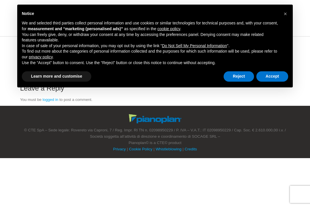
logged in (50, 99)
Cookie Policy (140, 149)
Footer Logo (155, 118)
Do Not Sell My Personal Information (194, 45)
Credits (191, 149)
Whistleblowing (168, 149)
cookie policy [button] (168, 28)
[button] (285, 13)
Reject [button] (239, 76)
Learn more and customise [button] (56, 76)
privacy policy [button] (41, 57)
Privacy (119, 149)
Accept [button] (272, 76)
